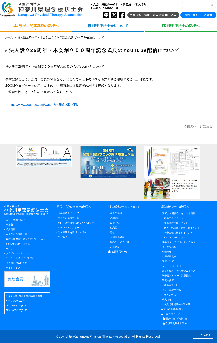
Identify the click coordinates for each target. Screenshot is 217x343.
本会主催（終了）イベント (178, 232)
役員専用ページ (118, 251)
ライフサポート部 (171, 266)
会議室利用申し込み (175, 323)
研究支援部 (168, 280)
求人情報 (140, 4)
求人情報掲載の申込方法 (177, 304)
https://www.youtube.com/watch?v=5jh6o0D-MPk (43, 104)
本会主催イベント (173, 218)
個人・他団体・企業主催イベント (182, 227)
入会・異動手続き (15, 219)
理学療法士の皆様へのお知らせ (178, 242)
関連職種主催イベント (176, 223)
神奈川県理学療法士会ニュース (178, 270)
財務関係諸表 (117, 237)
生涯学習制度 (169, 256)
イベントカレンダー (68, 227)
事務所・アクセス (119, 242)
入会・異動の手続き (104, 4)
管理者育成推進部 (172, 309)
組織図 (113, 227)
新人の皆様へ (171, 294)
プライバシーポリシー (18, 253)
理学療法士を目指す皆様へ (72, 232)
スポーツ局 (168, 261)
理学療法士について (68, 213)
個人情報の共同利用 (16, 262)
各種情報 (167, 251)
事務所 (126, 4)
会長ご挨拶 (116, 213)
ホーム (8, 37)
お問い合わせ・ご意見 (18, 243)
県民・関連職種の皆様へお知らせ (76, 222)
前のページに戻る (198, 126)
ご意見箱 (115, 246)
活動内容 (115, 218)
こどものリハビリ (67, 237)
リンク (9, 248)
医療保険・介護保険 (175, 318)
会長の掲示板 (169, 247)
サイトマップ (13, 267)
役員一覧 (115, 222)
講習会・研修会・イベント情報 (178, 213)
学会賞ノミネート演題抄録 (176, 275)
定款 (112, 232)
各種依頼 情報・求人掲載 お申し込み (25, 239)
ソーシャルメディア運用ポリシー (24, 258)
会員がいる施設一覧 (104, 8)
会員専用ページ (170, 314)
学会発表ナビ (171, 285)
